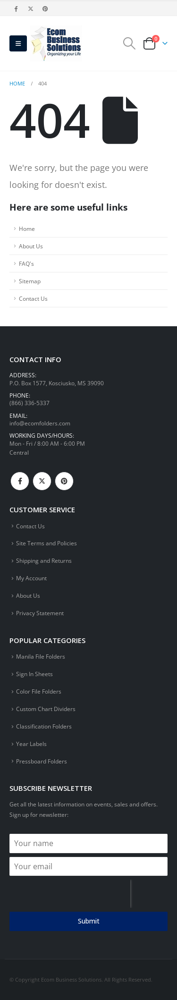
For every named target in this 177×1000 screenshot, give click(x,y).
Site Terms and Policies (46, 543)
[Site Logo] (56, 43)
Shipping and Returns (44, 560)
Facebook (19, 481)
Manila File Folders (40, 656)
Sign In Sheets (34, 674)
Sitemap (30, 281)
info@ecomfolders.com (39, 423)
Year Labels (31, 743)
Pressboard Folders (41, 761)
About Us (31, 246)
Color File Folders (38, 691)
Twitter (42, 481)
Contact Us (33, 298)
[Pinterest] (46, 8)
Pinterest (64, 481)
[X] (31, 8)
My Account (31, 578)
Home (27, 228)
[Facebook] (16, 8)
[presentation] (69, 894)
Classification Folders (44, 726)
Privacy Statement (40, 613)
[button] (18, 43)
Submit (89, 920)
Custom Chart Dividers (46, 708)
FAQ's (26, 263)
